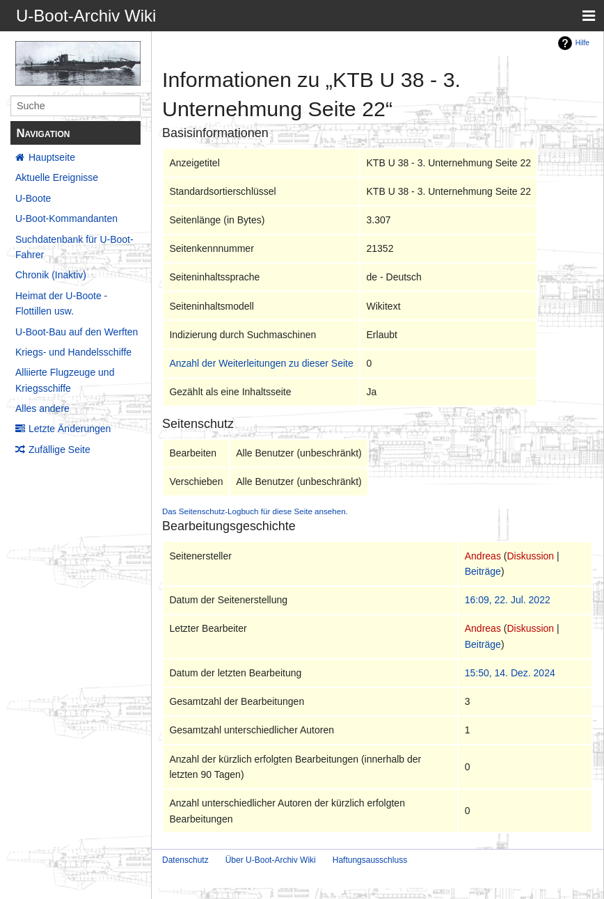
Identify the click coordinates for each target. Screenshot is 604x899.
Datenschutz (185, 860)
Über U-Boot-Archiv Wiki (270, 860)
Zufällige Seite (59, 449)
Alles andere (42, 408)
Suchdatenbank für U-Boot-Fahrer (74, 247)
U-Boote (33, 198)
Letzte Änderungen (70, 428)
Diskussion (530, 556)
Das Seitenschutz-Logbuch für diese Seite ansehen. (255, 511)
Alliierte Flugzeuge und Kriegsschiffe (64, 380)
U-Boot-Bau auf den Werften (76, 331)
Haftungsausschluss (370, 860)
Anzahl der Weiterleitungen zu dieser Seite (261, 363)
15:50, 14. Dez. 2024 (510, 672)
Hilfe (582, 43)
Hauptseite (52, 157)
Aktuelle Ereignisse (56, 177)
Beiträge (483, 571)
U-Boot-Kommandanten (66, 218)
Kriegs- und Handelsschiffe (73, 352)
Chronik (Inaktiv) (50, 274)
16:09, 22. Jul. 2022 (507, 599)
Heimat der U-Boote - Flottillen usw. (61, 303)
